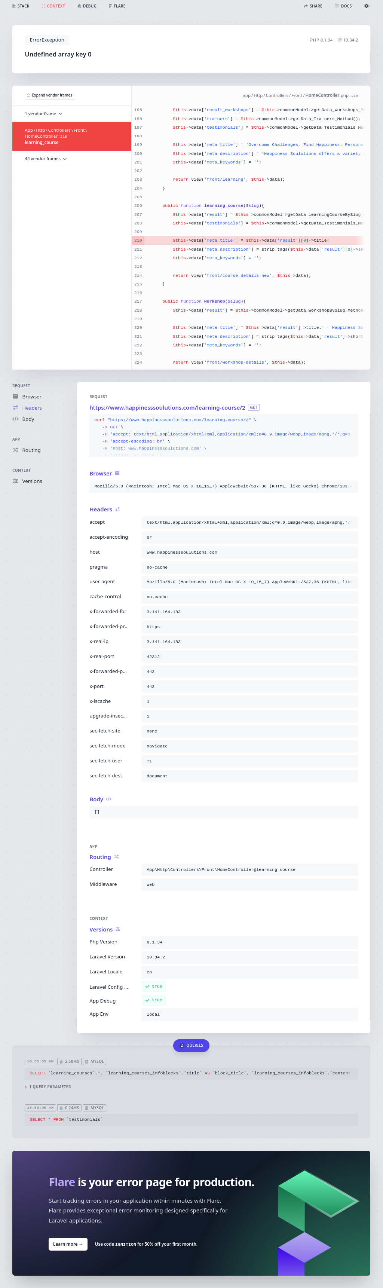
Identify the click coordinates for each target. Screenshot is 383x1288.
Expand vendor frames (49, 95)
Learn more (68, 1244)
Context (21, 470)
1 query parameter (48, 1086)
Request (21, 385)
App (16, 439)
